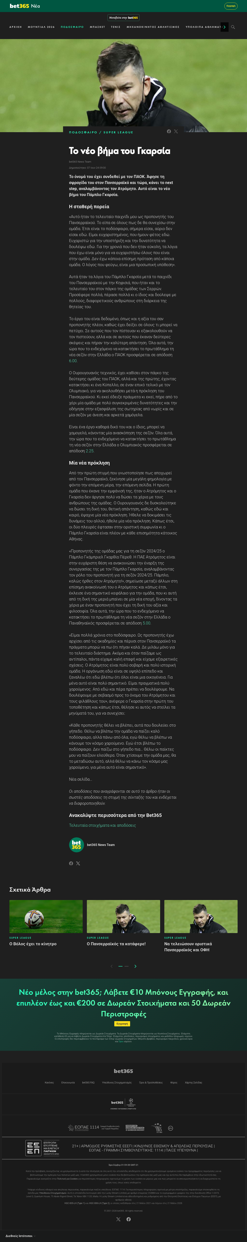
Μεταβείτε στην (123, 17)
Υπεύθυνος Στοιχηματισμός (117, 1082)
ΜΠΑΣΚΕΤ (97, 27)
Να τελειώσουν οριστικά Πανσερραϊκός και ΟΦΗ (188, 946)
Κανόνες (49, 1082)
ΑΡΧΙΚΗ (15, 27)
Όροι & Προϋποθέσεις (151, 1082)
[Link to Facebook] (169, 133)
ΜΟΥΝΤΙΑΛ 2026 (41, 27)
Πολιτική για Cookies (67, 1179)
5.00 (146, 623)
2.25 (89, 451)
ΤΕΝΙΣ (116, 27)
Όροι (121, 1041)
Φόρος (173, 1082)
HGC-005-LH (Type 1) (74, 1203)
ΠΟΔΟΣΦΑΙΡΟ (72, 27)
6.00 (73, 360)
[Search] (233, 27)
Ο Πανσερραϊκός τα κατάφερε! (116, 943)
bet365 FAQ (88, 1082)
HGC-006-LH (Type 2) (99, 1203)
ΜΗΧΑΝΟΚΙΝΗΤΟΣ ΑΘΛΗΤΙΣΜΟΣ (153, 27)
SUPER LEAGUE (118, 132)
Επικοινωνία (68, 1082)
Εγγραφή (231, 6)
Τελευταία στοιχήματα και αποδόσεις (102, 825)
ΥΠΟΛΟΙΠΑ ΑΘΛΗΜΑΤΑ (205, 27)
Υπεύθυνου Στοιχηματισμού (52, 1193)
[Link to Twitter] (176, 133)
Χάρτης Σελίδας (193, 1082)
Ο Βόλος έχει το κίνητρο (32, 943)
